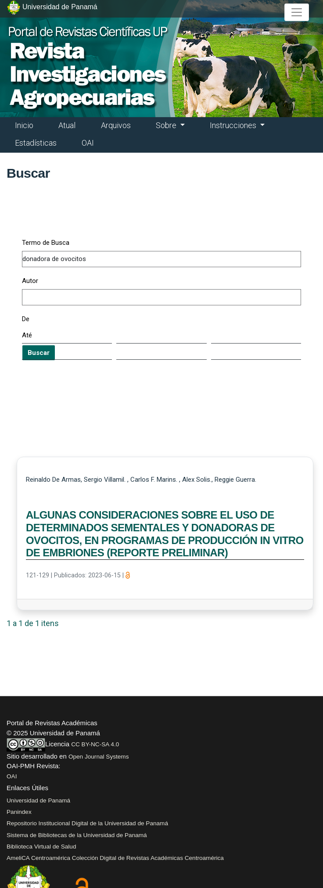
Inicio (24, 125)
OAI (88, 142)
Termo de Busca (45, 243)
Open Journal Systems (98, 756)
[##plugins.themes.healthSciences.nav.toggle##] (296, 12)
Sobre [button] (167, 125)
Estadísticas (36, 142)
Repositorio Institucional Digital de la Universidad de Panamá (87, 823)
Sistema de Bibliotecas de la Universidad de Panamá (77, 835)
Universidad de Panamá (38, 800)
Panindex (19, 812)
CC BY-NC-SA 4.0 (95, 744)
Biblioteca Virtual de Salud (41, 846)
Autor (30, 281)
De (25, 319)
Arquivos (116, 125)
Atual (66, 125)
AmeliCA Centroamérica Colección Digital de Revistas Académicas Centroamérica (115, 858)
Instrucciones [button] (234, 125)
